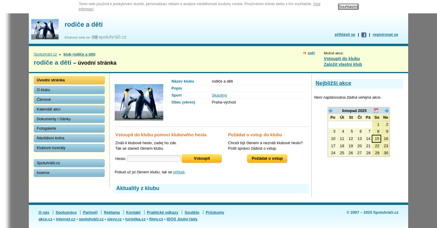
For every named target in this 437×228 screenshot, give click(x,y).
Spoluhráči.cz (45, 54)
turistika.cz (135, 219)
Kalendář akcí (48, 109)
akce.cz (46, 219)
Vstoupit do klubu (342, 58)
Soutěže (192, 212)
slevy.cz (114, 219)
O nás (44, 212)
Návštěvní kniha (50, 138)
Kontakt (133, 212)
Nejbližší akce (333, 83)
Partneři (90, 212)
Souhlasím (348, 6)
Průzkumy (215, 212)
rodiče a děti (84, 24)
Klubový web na (78, 37)
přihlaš (179, 172)
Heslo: (120, 158)
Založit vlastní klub (343, 64)
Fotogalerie (46, 128)
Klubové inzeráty (51, 147)
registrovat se (385, 34)
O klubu (43, 89)
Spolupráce (66, 212)
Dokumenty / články (54, 119)
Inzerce (43, 172)
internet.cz (65, 219)
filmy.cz (156, 219)
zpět (311, 53)
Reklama (112, 212)
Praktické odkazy (162, 212)
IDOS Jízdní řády (182, 219)
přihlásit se (345, 34)
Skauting (219, 95)
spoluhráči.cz (91, 219)
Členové (44, 99)
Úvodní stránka (51, 80)
